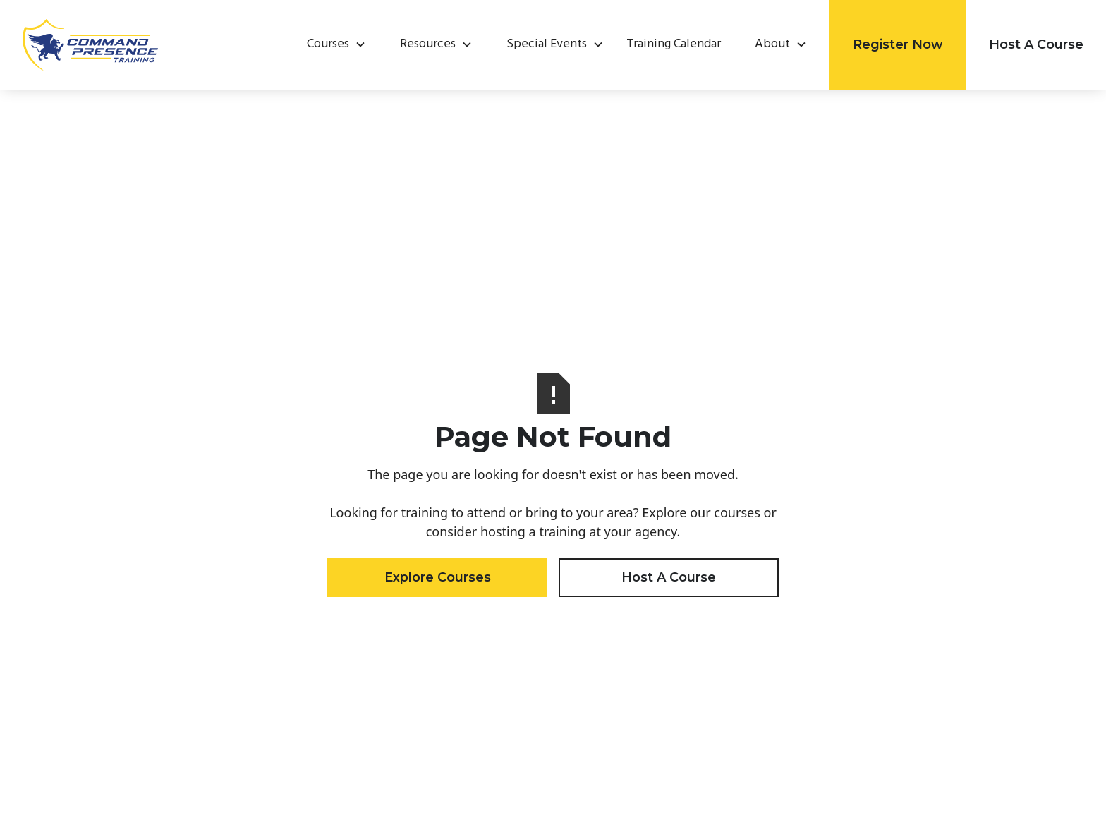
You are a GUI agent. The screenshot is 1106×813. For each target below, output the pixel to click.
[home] (90, 45)
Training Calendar (673, 45)
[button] (330, 45)
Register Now (898, 44)
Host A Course (1036, 44)
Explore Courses (437, 577)
